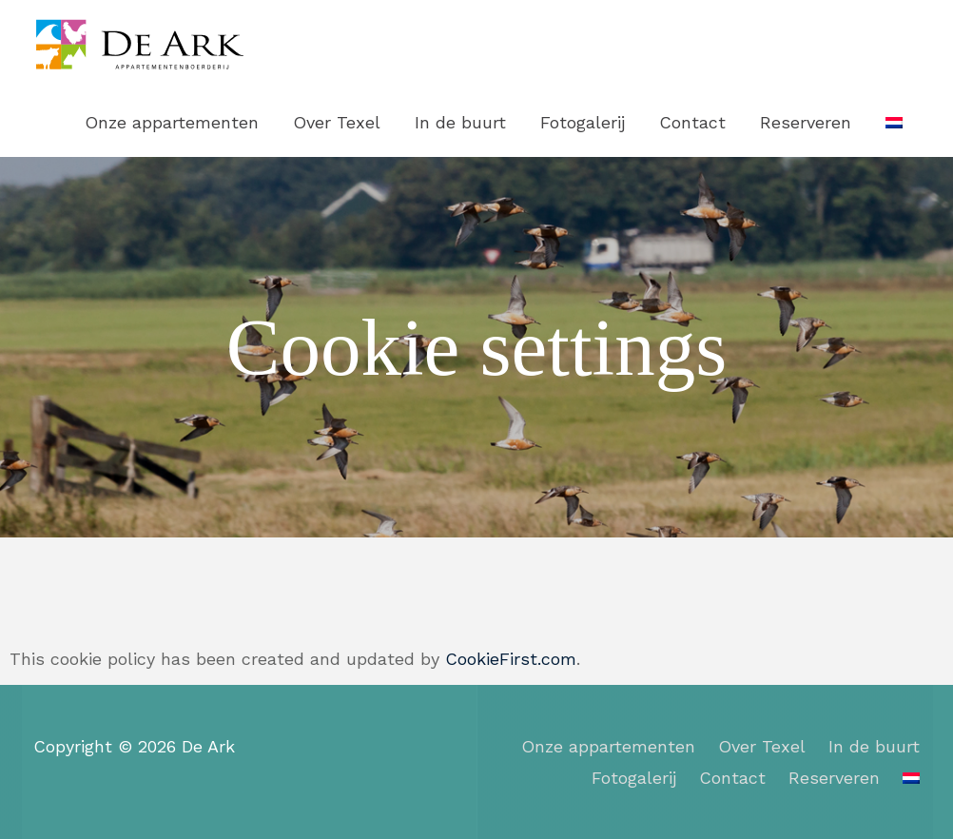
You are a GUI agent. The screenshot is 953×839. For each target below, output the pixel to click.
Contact (692, 122)
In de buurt (460, 122)
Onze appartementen (172, 122)
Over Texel (336, 122)
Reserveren (805, 122)
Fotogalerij (582, 122)
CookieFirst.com (510, 659)
